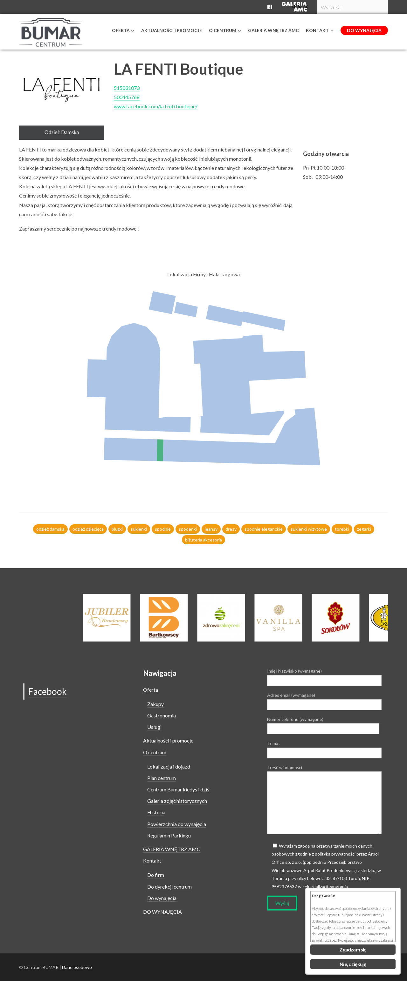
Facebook (47, 691)
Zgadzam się (352, 949)
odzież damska (50, 529)
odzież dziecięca (88, 529)
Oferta (150, 690)
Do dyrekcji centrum (169, 887)
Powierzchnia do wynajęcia (176, 824)
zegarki (364, 529)
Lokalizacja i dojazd (168, 766)
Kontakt (152, 860)
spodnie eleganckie (264, 529)
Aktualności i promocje (168, 740)
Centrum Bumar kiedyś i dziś (178, 789)
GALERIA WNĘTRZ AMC (171, 849)
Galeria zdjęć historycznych (177, 801)
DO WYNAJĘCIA (162, 912)
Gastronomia (161, 715)
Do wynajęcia (161, 898)
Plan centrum (161, 778)
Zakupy (155, 704)
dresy (231, 529)
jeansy (211, 529)
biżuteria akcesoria (203, 539)
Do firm (155, 875)
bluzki (117, 529)
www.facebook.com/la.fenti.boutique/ (155, 106)
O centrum (154, 752)
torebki (342, 529)
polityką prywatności (335, 854)
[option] (230, 618)
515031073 (127, 88)
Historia (156, 812)
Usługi (154, 727)
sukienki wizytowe (309, 529)
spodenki (188, 529)
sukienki (139, 529)
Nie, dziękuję (353, 964)
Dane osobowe (77, 967)
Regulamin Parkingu (169, 835)
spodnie (163, 529)
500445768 (127, 97)
